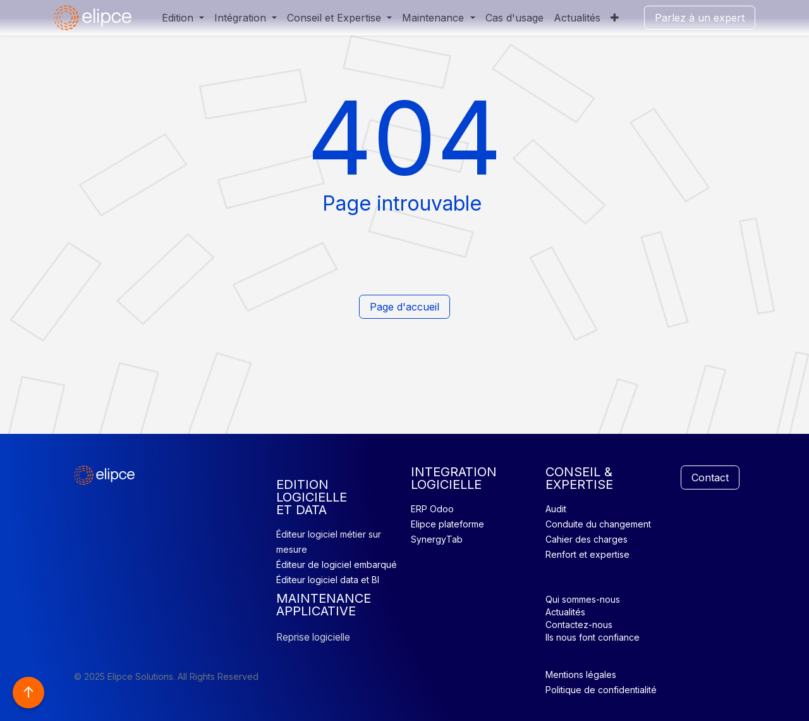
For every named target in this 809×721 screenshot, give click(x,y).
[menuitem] (183, 17)
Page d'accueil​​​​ (404, 306)
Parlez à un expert (700, 17)
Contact (710, 477)
